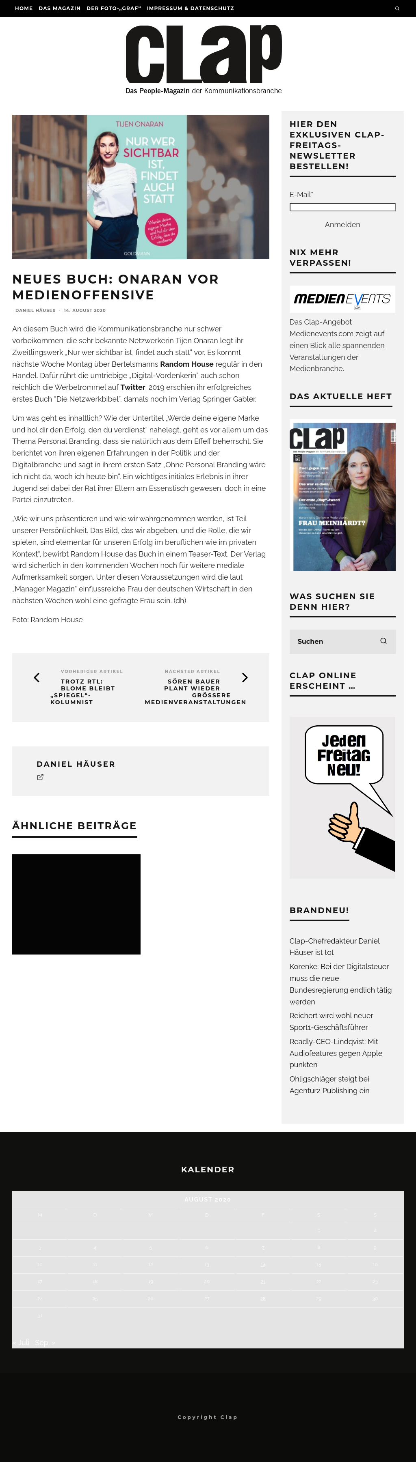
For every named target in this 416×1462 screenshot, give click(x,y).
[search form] (343, 642)
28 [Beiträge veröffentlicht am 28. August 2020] (263, 1298)
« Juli (21, 1342)
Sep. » (45, 1342)
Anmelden (342, 224)
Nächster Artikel (193, 671)
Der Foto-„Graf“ (114, 8)
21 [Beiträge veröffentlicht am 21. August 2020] (263, 1281)
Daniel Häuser (35, 310)
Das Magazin (60, 8)
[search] (383, 642)
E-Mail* (301, 194)
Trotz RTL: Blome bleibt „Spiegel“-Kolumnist (82, 691)
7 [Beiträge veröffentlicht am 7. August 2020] (263, 1247)
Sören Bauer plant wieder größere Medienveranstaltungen (196, 691)
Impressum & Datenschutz (190, 8)
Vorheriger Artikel (92, 671)
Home (24, 8)
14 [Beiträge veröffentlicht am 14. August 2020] (263, 1264)
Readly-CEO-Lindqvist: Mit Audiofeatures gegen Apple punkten (336, 1053)
